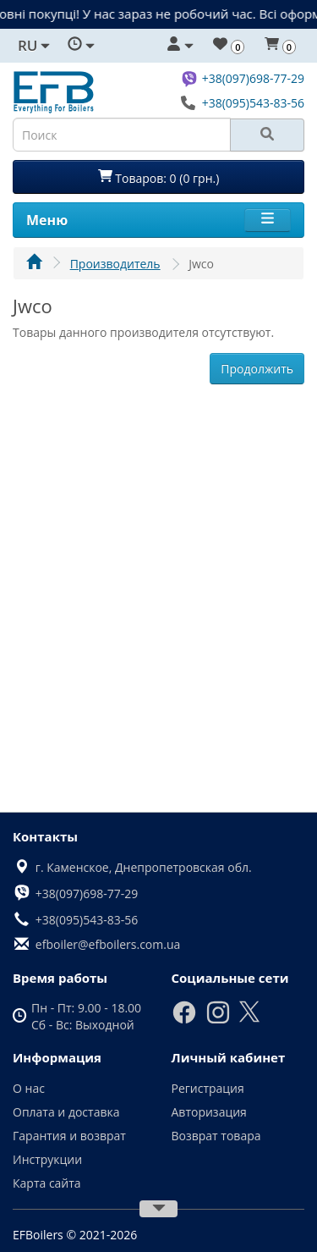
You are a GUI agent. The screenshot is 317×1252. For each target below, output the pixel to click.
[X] (249, 1019)
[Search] (267, 135)
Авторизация (209, 1112)
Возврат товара (216, 1136)
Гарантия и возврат (69, 1136)
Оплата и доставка (66, 1112)
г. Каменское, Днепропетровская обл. (144, 867)
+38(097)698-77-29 (253, 78)
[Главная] (33, 264)
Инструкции (47, 1159)
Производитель (115, 264)
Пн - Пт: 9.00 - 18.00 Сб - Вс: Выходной (86, 1016)
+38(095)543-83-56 (253, 103)
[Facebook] (184, 1020)
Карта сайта (47, 1183)
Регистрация (208, 1088)
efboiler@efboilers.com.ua (108, 944)
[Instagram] (218, 1020)
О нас (29, 1088)
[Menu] (267, 220)
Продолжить (257, 369)
